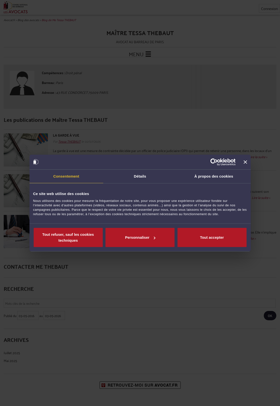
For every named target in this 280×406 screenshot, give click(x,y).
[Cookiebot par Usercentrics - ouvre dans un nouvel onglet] (214, 162)
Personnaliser (140, 237)
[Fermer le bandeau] (245, 162)
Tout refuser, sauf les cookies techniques (68, 237)
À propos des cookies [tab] (213, 176)
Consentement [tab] (66, 176)
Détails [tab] (140, 176)
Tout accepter (212, 237)
